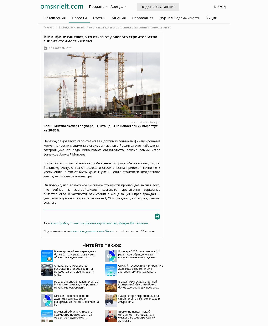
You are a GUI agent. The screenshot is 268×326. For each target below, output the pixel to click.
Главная (49, 27)
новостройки (59, 223)
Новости (79, 18)
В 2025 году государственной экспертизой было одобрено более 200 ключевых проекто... (138, 284)
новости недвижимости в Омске (91, 231)
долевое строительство (101, 223)
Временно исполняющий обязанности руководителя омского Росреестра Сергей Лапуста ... (136, 316)
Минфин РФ (126, 223)
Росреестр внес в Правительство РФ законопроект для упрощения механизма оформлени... (76, 284)
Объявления (55, 18)
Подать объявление (158, 7)
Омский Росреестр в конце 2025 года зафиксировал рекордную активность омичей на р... (76, 300)
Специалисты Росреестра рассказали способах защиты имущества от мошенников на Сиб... (74, 270)
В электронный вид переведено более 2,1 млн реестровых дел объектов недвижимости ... (75, 254)
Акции (211, 18)
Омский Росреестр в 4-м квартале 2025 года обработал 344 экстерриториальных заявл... (140, 268)
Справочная (142, 18)
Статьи (99, 18)
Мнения (119, 18)
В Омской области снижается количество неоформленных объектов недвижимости (73, 314)
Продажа (98, 6)
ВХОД (220, 7)
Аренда (118, 6)
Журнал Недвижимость (179, 18)
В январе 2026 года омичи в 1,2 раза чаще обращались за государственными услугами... (139, 254)
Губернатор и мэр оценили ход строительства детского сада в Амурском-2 (139, 299)
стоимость (77, 223)
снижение (142, 223)
